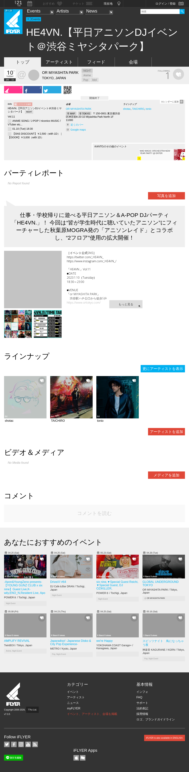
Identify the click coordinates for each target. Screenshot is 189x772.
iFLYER (13, 694)
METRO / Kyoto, (63, 648)
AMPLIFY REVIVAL (17, 640)
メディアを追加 (166, 475)
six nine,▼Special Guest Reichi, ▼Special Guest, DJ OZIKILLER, (117, 585)
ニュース (73, 702)
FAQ (139, 697)
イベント (73, 691)
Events (33, 10)
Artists (62, 10)
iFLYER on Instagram (21, 744)
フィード (96, 61)
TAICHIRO (138, 108)
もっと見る (125, 304)
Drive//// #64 (58, 581)
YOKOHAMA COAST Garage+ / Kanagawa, (114, 647)
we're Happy (104, 640)
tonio (148, 108)
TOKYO (86, 113)
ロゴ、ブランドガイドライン (155, 719)
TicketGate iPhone (82, 758)
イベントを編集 (24, 104)
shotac (127, 108)
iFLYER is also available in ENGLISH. (164, 738)
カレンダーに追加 (170, 101)
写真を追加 (166, 196)
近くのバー (77, 124)
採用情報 (142, 713)
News (91, 10)
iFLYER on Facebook (14, 744)
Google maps (78, 129)
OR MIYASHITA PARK (78, 108)
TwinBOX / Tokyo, (18, 645)
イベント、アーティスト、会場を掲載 (92, 713)
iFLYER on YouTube (28, 744)
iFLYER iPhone (76, 758)
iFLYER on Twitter (7, 744)
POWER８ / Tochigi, (19, 597)
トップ (23, 61)
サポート (142, 702)
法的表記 (142, 708)
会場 (133, 61)
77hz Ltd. (32, 709)
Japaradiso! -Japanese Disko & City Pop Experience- (70, 642)
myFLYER (73, 708)
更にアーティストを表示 (162, 369)
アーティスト (59, 61)
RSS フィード (35, 744)
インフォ (142, 691)
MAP (72, 113)
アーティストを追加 (166, 432)
